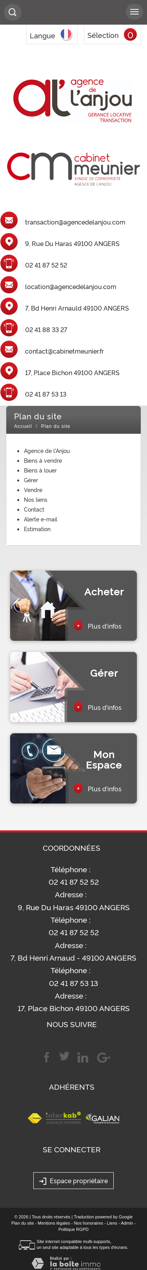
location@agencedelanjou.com (70, 286)
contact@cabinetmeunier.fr (64, 351)
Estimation (37, 528)
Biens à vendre (43, 460)
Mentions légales (54, 1223)
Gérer (31, 479)
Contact (34, 509)
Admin (127, 1223)
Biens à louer (40, 470)
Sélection (103, 35)
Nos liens (35, 499)
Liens (112, 1223)
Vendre (33, 489)
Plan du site (22, 1223)
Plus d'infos (98, 625)
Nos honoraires (88, 1223)
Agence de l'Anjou (47, 450)
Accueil (23, 426)
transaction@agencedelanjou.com (75, 222)
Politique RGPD (73, 1229)
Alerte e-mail (40, 519)
